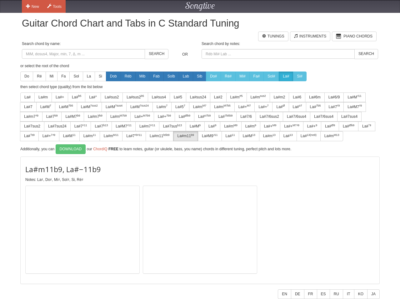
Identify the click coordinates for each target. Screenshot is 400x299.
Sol (76, 76)
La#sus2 (112, 97)
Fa (63, 76)
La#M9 (210, 135)
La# (286, 76)
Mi (52, 76)
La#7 (28, 107)
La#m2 (279, 97)
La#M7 (355, 106)
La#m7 (31, 116)
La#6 (297, 97)
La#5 (178, 97)
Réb (128, 76)
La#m (43, 97)
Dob (113, 76)
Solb (171, 76)
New (32, 6)
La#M (354, 96)
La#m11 (159, 135)
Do (26, 76)
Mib (142, 76)
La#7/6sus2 (269, 116)
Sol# (271, 76)
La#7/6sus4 (296, 116)
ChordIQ (100, 149)
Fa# (256, 76)
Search (156, 54)
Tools (54, 6)
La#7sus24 (57, 126)
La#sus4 (159, 97)
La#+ (60, 97)
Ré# (228, 76)
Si (100, 76)
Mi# (242, 76)
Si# (299, 76)
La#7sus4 (349, 116)
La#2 (218, 97)
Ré (39, 76)
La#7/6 (246, 116)
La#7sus (172, 126)
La (89, 76)
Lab (186, 76)
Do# (213, 76)
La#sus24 (198, 97)
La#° (93, 97)
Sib (199, 76)
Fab (156, 76)
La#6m (315, 97)
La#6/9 (334, 97)
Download (71, 149)
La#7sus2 (32, 126)
